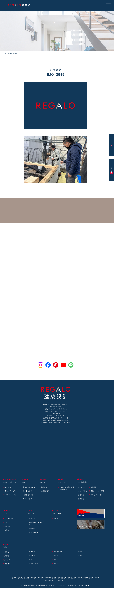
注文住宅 (81, 499)
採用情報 (94, 487)
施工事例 (44, 487)
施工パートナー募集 (97, 491)
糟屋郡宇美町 (58, 552)
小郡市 (80, 556)
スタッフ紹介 (82, 491)
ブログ (6, 522)
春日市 (31, 560)
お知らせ (7, 526)
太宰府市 (32, 556)
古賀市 (56, 564)
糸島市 (6, 556)
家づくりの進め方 (29, 487)
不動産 (56, 518)
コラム (6, 530)
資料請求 (32, 518)
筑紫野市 (7, 564)
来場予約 (32, 529)
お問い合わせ (33, 533)
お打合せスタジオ (29, 495)
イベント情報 (9, 518)
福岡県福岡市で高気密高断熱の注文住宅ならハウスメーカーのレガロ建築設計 (51, 586)
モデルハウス (27, 499)
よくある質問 (27, 491)
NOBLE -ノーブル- (10, 495)
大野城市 (32, 552)
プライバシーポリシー (98, 495)
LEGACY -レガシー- (11, 491)
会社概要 (81, 495)
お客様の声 (45, 491)
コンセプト (82, 487)
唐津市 (80, 552)
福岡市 (6, 552)
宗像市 (56, 560)
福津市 (56, 556)
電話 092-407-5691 (56, 407)
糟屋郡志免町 (33, 564)
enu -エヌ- (8, 487)
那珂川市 (7, 560)
